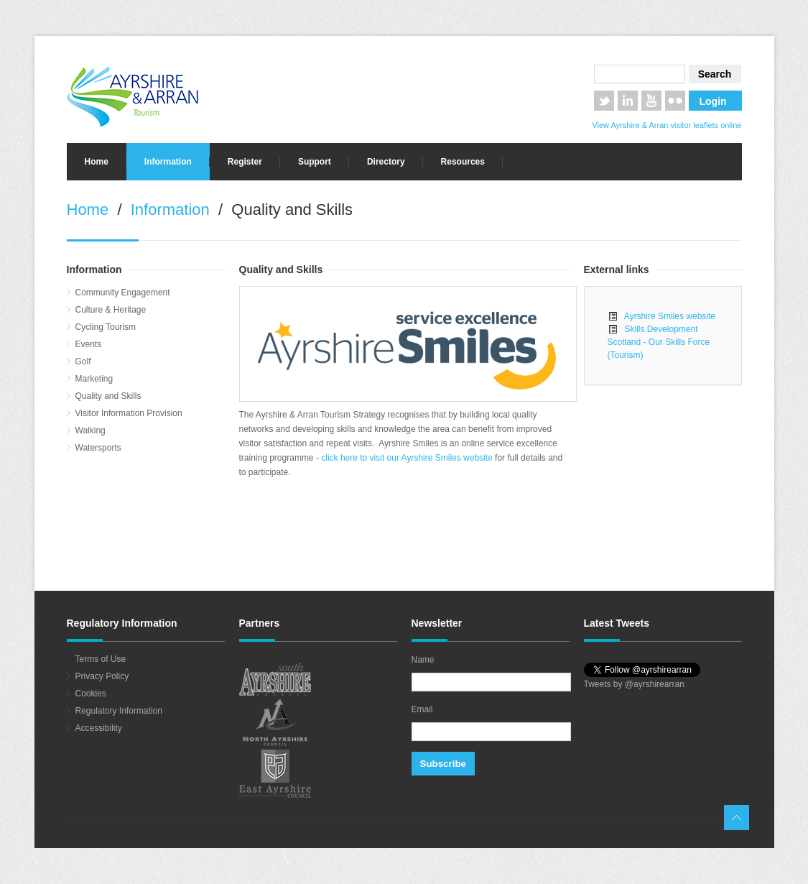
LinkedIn (628, 101)
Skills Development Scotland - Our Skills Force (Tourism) (659, 342)
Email (422, 709)
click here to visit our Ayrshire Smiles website (408, 458)
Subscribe (443, 763)
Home (96, 162)
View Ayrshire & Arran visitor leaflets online (666, 125)
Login (713, 101)
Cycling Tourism (105, 327)
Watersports (98, 448)
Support (314, 162)
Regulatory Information (118, 711)
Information (168, 162)
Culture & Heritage (111, 310)
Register (245, 162)
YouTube (651, 101)
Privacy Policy (102, 676)
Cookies (90, 694)
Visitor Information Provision (128, 413)
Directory (386, 162)
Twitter (604, 101)
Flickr (675, 101)
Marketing (94, 379)
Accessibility (98, 728)
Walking (90, 430)
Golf (83, 361)
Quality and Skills (108, 396)
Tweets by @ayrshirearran (634, 684)
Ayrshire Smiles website (667, 316)
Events (88, 344)
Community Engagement (122, 292)
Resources (463, 162)
